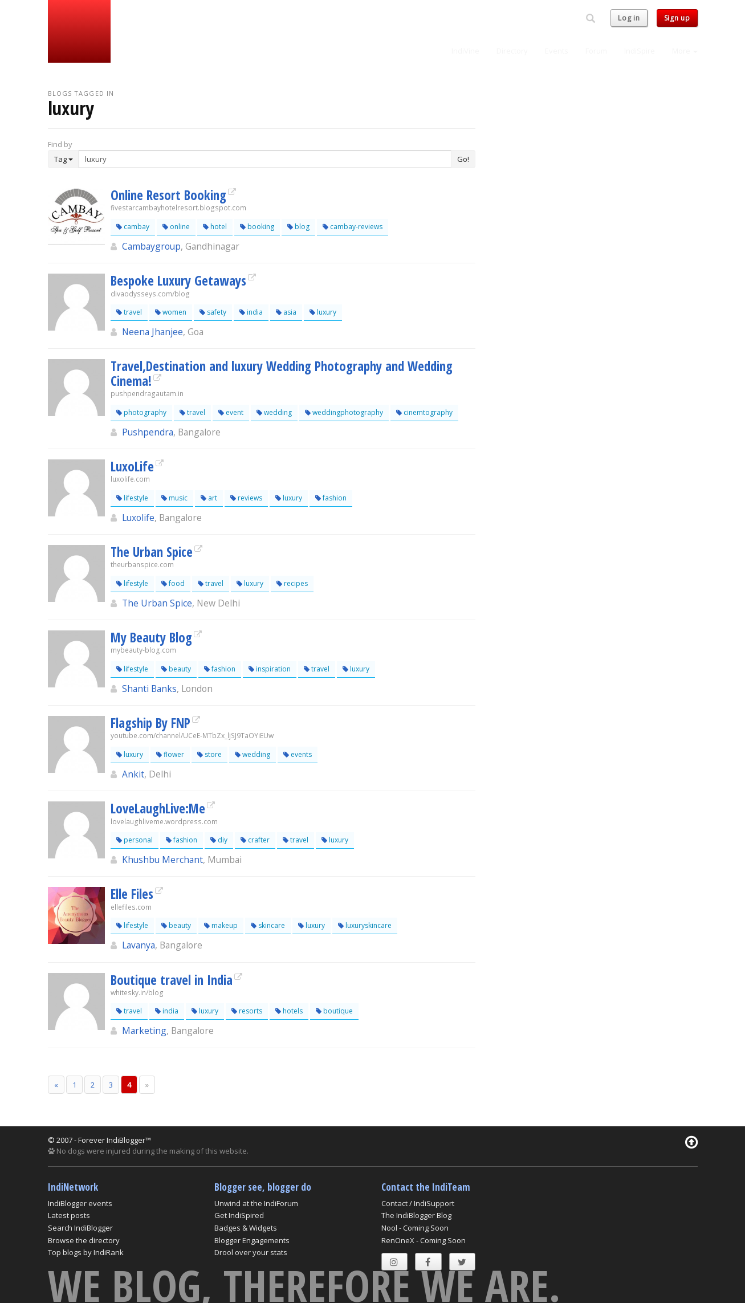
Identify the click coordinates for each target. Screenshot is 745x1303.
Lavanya (138, 945)
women (170, 312)
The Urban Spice (152, 552)
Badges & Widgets (245, 1228)
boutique (334, 1011)
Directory (512, 51)
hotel (215, 226)
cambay (132, 226)
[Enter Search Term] (265, 159)
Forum (596, 51)
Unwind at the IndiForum (256, 1203)
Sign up (677, 18)
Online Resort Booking (168, 195)
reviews (246, 498)
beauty (176, 669)
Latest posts (69, 1215)
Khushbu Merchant (162, 859)
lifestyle (132, 498)
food (173, 583)
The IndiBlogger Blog (416, 1215)
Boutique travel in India (172, 980)
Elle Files (132, 894)
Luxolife (138, 517)
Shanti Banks (149, 688)
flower (170, 754)
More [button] (685, 51)
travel (129, 312)
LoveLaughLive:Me (158, 808)
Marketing (144, 1030)
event (230, 412)
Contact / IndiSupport (417, 1203)
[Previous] (56, 1085)
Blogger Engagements (252, 1240)
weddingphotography (344, 412)
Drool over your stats (250, 1252)
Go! (463, 159)
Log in (629, 18)
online (176, 226)
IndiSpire (639, 51)
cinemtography (424, 412)
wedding (274, 412)
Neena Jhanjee (152, 331)
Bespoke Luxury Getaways (178, 280)
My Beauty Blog (151, 637)
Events (556, 51)
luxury (323, 312)
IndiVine (465, 51)
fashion (331, 498)
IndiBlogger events (80, 1203)
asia (286, 312)
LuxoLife (132, 466)
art (209, 498)
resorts (246, 1011)
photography (141, 412)
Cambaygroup (151, 246)
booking (257, 226)
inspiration (270, 669)
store (209, 754)
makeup (221, 925)
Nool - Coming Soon (415, 1228)
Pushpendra (147, 432)
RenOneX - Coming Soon (423, 1240)
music (174, 498)
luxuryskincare (365, 925)
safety (213, 312)
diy (218, 840)
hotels (289, 1011)
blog (298, 226)
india (251, 312)
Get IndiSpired (239, 1215)
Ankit (133, 774)
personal (134, 840)
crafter (255, 840)
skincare (268, 925)
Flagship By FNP (150, 723)
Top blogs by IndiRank (86, 1252)
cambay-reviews (352, 226)
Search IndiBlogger (80, 1228)
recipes (292, 583)
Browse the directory (84, 1240)
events (297, 754)
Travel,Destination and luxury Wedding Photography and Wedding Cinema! (282, 373)
